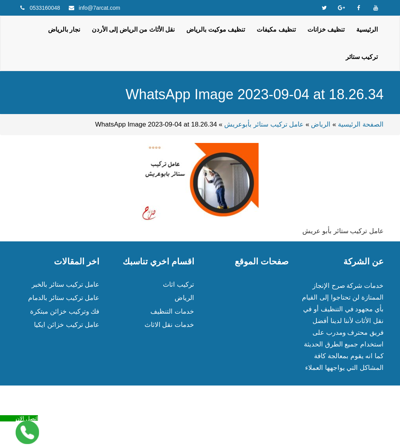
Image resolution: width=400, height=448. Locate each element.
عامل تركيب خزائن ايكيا (66, 324)
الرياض (320, 124)
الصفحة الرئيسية (361, 124)
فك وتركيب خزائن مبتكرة (64, 311)
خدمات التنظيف (172, 311)
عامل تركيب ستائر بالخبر (65, 284)
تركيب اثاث (178, 284)
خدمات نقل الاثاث (169, 324)
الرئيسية (367, 29)
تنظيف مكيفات (276, 29)
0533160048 (45, 8)
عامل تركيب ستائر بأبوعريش (264, 124)
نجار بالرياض (64, 29)
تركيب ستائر (362, 57)
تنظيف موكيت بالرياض (215, 29)
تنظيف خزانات (326, 29)
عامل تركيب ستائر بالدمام (63, 298)
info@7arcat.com (99, 8)
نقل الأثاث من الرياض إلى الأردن (133, 29)
